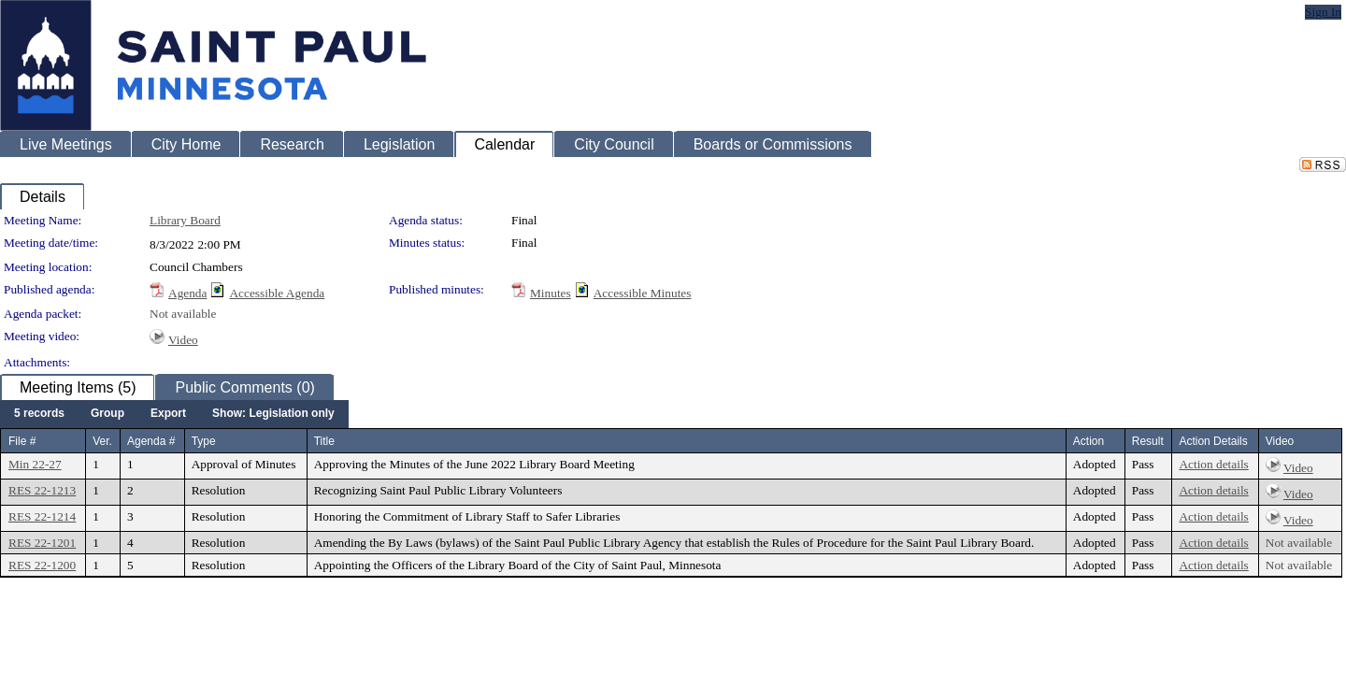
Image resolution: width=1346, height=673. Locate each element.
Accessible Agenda (276, 293)
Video (183, 340)
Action (1088, 441)
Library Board (185, 220)
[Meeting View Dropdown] (273, 414)
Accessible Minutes (643, 293)
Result (1148, 441)
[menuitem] (39, 414)
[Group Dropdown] (107, 414)
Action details (1213, 464)
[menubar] (174, 414)
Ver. (102, 441)
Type (204, 441)
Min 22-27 (35, 464)
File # (22, 441)
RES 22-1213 (42, 490)
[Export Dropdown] (168, 414)
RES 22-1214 (42, 516)
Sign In (1323, 12)
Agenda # (151, 441)
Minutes (550, 293)
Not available (183, 314)
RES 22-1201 (42, 543)
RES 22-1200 (42, 565)
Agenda (187, 293)
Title (324, 441)
